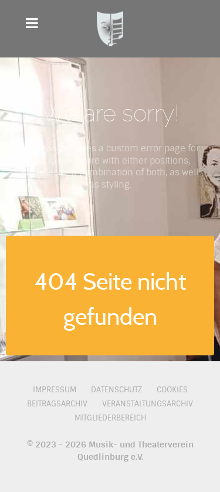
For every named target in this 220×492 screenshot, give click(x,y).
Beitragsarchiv (57, 404)
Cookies (172, 390)
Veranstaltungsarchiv (147, 404)
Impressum (54, 390)
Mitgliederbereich (110, 418)
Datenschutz (116, 390)
